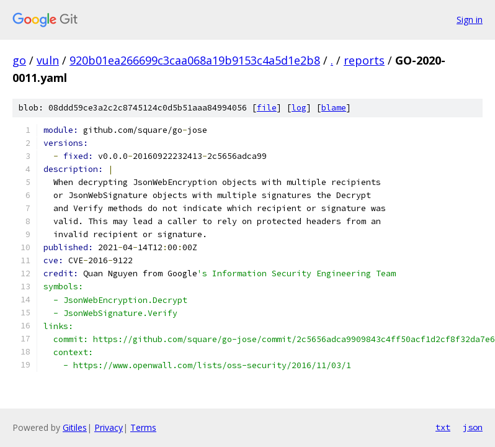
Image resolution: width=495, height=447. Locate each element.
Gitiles (75, 427)
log (299, 107)
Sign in (470, 19)
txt (442, 427)
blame (333, 107)
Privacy (108, 427)
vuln (48, 60)
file (267, 107)
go (19, 60)
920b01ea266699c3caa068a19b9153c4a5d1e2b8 (194, 60)
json (473, 427)
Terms (143, 427)
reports (364, 60)
